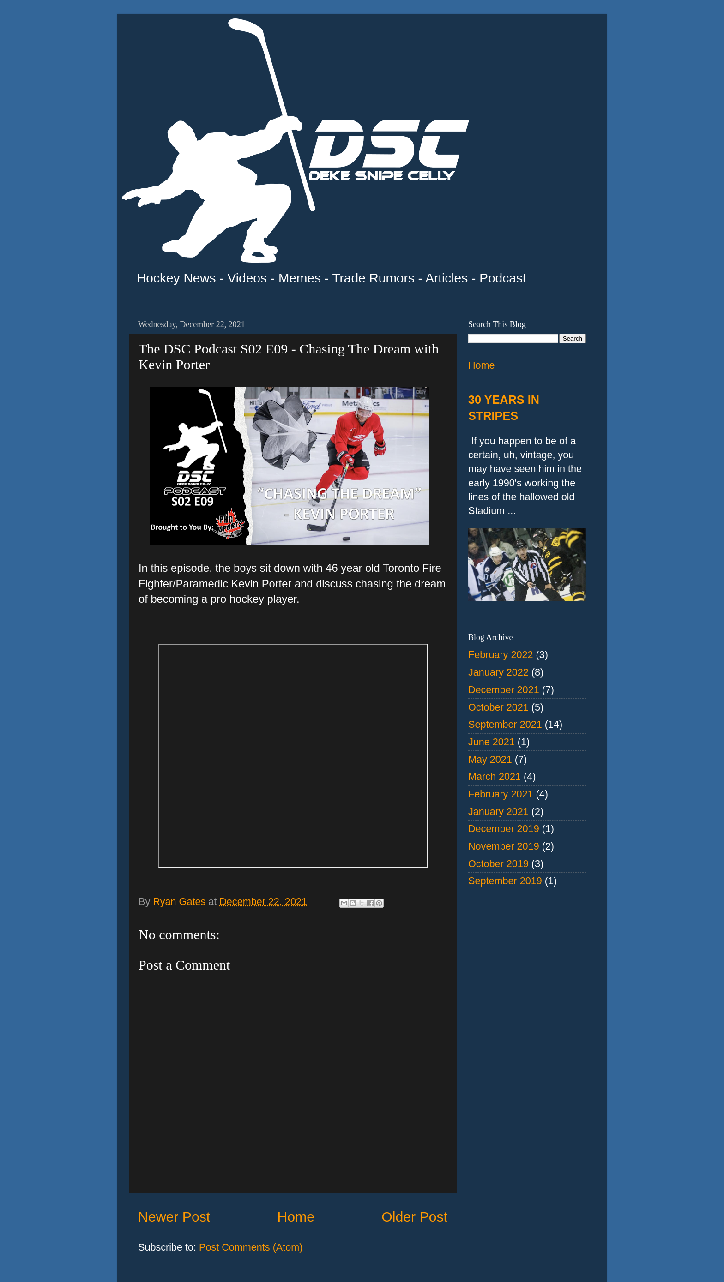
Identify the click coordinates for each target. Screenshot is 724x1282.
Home (295, 1216)
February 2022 (500, 654)
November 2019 (503, 846)
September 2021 (505, 724)
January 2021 (498, 811)
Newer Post (174, 1216)
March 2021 (494, 776)
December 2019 (503, 828)
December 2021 (503, 689)
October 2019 (498, 863)
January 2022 (498, 672)
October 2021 (498, 707)
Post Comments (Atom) (250, 1247)
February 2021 (500, 794)
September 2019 (505, 881)
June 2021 (491, 742)
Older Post (414, 1216)
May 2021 (490, 759)
